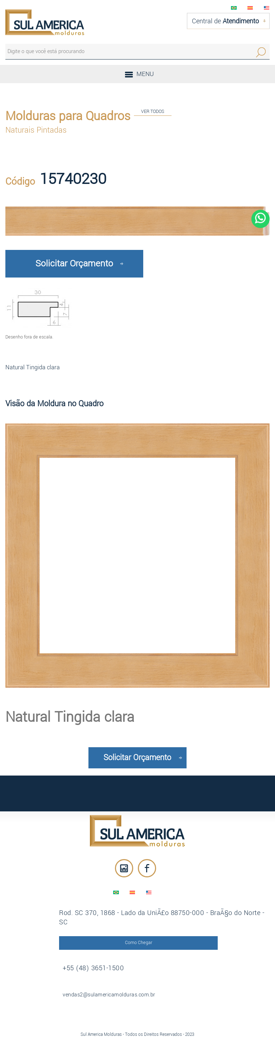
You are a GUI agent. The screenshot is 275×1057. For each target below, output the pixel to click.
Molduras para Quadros (67, 116)
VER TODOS (152, 111)
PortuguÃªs (234, 8)
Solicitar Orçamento (74, 263)
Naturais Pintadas (36, 130)
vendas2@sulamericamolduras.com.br (109, 995)
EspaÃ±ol (250, 8)
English (267, 8)
